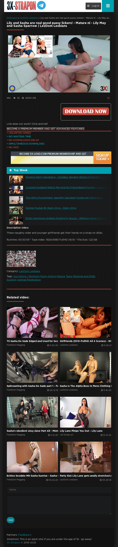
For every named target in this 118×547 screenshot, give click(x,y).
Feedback (24, 535)
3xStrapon (12, 18)
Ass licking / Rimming (26, 276)
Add (10, 520)
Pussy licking (48, 276)
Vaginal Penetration (29, 280)
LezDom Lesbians (29, 18)
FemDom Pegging (16, 345)
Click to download (86, 111)
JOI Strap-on (66, 435)
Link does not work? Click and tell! (27, 124)
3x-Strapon (13, 543)
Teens (69, 276)
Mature (61, 276)
